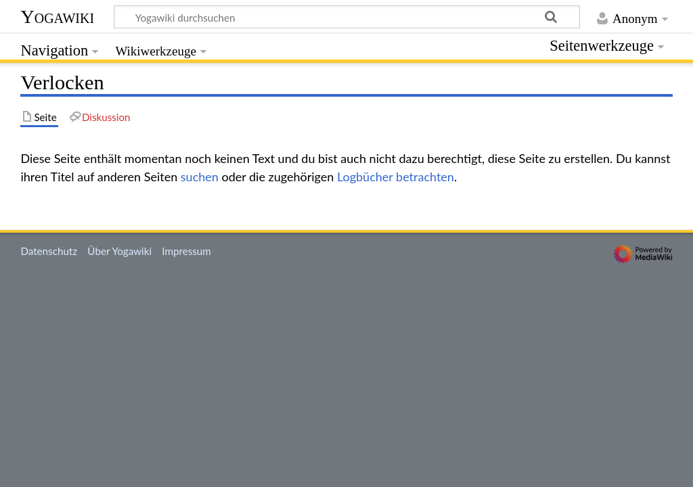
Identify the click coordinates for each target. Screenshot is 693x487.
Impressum (186, 251)
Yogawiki (57, 16)
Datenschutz (48, 251)
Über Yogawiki (119, 251)
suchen (200, 176)
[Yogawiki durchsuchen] (346, 17)
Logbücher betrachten (395, 176)
